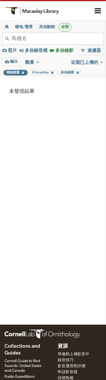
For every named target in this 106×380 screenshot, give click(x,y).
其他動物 (47, 27)
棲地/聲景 (24, 27)
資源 (63, 346)
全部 (65, 27)
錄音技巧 (65, 360)
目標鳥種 (65, 378)
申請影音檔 (67, 372)
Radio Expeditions (20, 377)
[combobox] (57, 38)
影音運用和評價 (71, 366)
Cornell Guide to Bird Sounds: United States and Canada (23, 366)
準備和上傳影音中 (73, 354)
